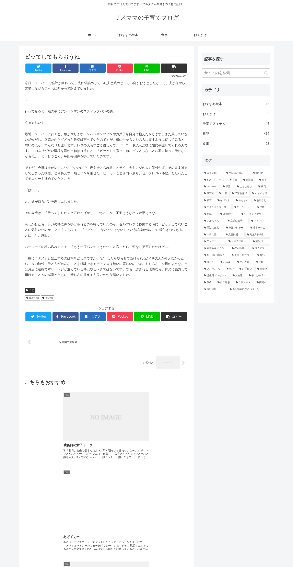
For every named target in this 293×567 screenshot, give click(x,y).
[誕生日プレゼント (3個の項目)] (216, 276)
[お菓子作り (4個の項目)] (238, 241)
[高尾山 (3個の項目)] (262, 283)
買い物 (47, 297)
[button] (266, 73)
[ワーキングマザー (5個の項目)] (255, 214)
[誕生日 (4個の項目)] (260, 241)
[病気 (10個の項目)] (263, 187)
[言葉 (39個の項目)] (234, 180)
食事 (236, 144)
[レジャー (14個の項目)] (211, 187)
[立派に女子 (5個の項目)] (237, 221)
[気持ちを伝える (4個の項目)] (215, 248)
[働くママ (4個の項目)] (260, 248)
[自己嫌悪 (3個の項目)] (224, 283)
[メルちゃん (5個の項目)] (213, 221)
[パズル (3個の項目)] (226, 262)
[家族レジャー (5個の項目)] (236, 228)
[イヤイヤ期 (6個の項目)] (260, 194)
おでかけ (236, 114)
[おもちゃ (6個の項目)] (242, 200)
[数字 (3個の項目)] (231, 269)
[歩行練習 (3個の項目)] (214, 289)
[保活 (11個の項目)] (227, 187)
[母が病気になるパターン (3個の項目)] (249, 289)
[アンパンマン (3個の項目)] (213, 269)
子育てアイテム (236, 124)
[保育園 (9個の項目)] (209, 194)
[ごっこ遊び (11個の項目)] (245, 187)
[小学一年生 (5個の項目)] (259, 228)
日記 (30, 290)
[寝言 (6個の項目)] (208, 200)
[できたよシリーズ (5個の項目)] (217, 207)
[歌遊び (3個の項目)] (262, 269)
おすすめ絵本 (236, 104)
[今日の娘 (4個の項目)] (212, 235)
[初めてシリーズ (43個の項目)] (214, 180)
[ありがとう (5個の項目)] (243, 207)
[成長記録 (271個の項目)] (212, 173)
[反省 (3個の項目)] (208, 283)
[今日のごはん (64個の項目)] (237, 173)
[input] (236, 73)
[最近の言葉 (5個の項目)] (212, 228)
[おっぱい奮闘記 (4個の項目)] (215, 255)
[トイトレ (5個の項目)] (259, 221)
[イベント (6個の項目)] (224, 200)
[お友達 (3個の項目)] (238, 276)
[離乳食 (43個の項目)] (260, 173)
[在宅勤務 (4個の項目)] (239, 248)
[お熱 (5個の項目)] (210, 214)
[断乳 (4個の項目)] (262, 255)
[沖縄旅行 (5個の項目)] (229, 214)
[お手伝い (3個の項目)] (246, 269)
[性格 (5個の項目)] (262, 207)
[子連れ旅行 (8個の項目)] (240, 194)
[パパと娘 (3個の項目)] (244, 262)
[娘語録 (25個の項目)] (248, 180)
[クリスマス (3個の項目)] (244, 283)
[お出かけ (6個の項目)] (261, 200)
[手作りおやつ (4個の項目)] (242, 255)
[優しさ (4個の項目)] (210, 262)
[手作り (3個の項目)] (262, 262)
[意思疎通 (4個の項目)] (234, 235)
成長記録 (32, 297)
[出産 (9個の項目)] (224, 194)
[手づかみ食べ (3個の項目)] (258, 276)
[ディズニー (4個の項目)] (214, 241)
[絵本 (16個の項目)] (263, 180)
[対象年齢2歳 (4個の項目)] (257, 235)
